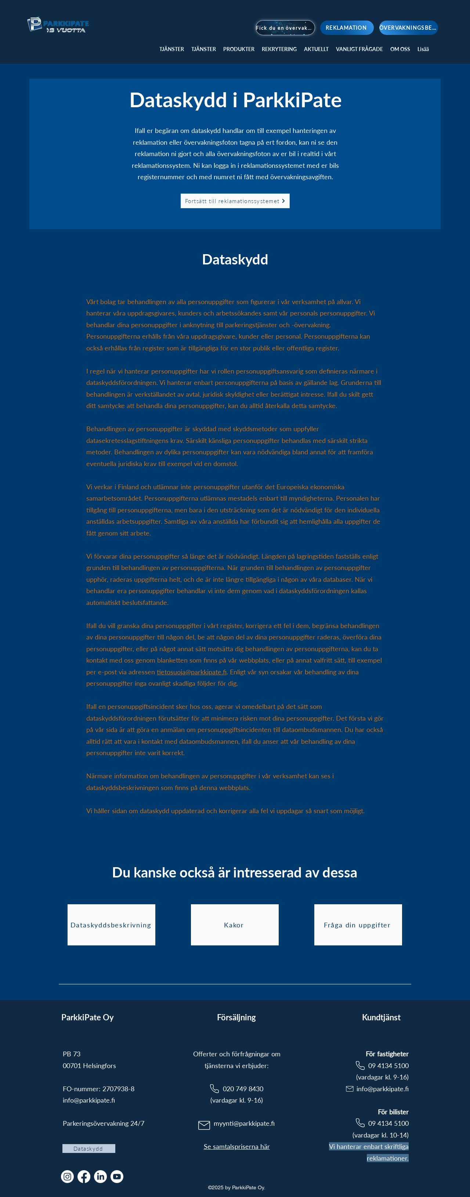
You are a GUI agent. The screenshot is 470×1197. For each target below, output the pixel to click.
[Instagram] (67, 1176)
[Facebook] (83, 1176)
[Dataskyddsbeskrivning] (111, 924)
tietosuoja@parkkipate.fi (192, 672)
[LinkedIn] (100, 1176)
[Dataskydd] (88, 1148)
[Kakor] (235, 924)
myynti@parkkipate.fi (244, 1123)
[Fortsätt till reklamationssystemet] (235, 201)
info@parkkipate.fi (89, 1100)
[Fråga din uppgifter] (358, 924)
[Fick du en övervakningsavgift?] (285, 28)
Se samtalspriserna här (237, 1146)
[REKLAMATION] (347, 28)
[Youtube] (117, 1176)
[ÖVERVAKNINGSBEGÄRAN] (408, 28)
